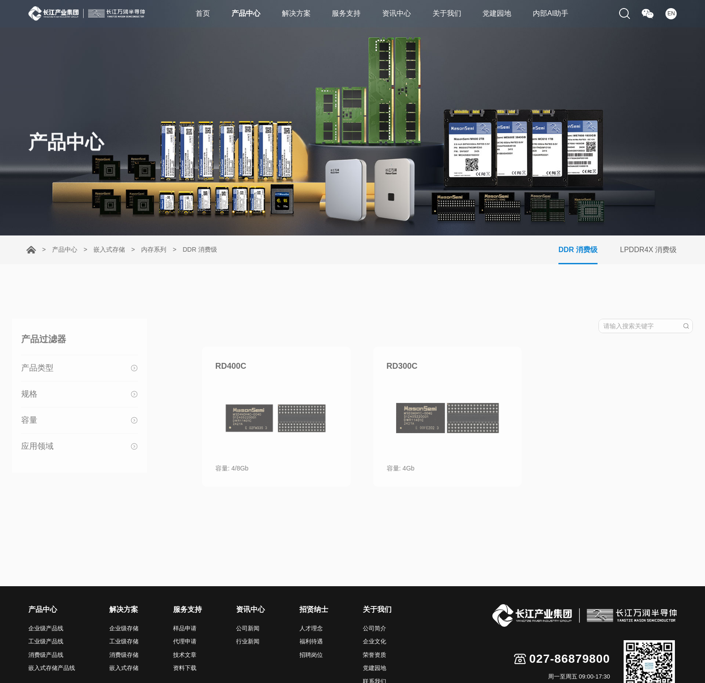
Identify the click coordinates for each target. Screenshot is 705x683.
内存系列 (148, 249)
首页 (199, 14)
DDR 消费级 (195, 249)
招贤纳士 (313, 609)
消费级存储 (123, 654)
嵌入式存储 (104, 249)
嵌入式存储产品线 (51, 668)
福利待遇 (311, 641)
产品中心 (243, 14)
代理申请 (184, 641)
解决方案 (294, 14)
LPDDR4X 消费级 (655, 249)
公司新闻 (247, 628)
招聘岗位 (311, 654)
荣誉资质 (374, 654)
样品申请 (184, 628)
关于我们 (448, 14)
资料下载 (184, 668)
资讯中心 (397, 14)
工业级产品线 (45, 641)
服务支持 (345, 14)
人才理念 (311, 628)
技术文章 (184, 654)
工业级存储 (123, 641)
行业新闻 (247, 641)
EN (671, 14)
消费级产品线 (45, 654)
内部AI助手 (554, 14)
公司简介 (374, 628)
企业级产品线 (45, 628)
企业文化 (374, 641)
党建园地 (499, 14)
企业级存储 (123, 628)
